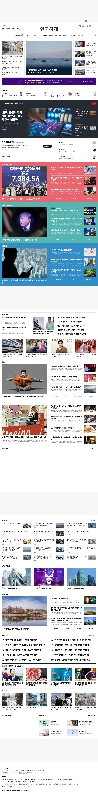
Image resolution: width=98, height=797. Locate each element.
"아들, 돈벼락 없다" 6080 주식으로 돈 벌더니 (71, 334)
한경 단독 (77, 109)
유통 (60, 35)
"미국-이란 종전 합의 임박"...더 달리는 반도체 (19, 239)
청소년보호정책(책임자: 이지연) (65, 779)
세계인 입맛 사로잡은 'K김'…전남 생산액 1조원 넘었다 (81, 549)
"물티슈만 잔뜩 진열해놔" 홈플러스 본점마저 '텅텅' (12, 355)
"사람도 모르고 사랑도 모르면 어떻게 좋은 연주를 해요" (23, 396)
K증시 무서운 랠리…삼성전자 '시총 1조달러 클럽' (91, 62)
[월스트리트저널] (13, 29)
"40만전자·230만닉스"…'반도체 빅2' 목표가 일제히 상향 (66, 169)
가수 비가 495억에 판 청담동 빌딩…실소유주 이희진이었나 (43, 332)
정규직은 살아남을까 (31, 95)
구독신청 (11, 770)
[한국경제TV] (8, 29)
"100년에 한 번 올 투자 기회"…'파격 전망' (70, 330)
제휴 (10, 779)
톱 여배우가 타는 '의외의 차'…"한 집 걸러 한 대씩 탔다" (72, 645)
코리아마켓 (37, 35)
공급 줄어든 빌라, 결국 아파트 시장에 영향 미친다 (85, 708)
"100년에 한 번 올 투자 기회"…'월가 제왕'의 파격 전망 (71, 650)
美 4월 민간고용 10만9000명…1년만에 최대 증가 (44, 541)
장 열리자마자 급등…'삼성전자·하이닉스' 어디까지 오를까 (23, 660)
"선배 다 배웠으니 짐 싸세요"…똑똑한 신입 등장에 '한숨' (72, 660)
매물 (74, 280)
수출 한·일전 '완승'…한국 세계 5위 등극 (90, 72)
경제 (27, 35)
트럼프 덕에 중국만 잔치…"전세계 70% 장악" (14, 318)
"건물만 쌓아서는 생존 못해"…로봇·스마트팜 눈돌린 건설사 (66, 260)
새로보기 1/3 (93, 520)
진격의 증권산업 (75, 588)
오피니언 (65, 35)
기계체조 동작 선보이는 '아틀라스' (11, 523)
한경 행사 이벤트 (6, 715)
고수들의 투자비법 (79, 124)
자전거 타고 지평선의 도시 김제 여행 (15, 629)
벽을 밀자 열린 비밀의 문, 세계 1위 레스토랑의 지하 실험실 (66, 407)
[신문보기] (3, 29)
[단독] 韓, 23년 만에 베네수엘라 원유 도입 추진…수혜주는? (81, 113)
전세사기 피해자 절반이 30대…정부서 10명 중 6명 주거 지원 (24, 281)
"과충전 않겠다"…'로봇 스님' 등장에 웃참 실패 (85, 355)
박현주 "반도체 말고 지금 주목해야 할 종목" (71, 326)
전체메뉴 (82, 35)
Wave (3, 403)
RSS (38, 779)
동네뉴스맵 (58, 280)
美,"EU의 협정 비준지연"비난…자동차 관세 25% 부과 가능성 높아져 (77, 524)
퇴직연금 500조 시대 (11, 588)
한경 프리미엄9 (18, 35)
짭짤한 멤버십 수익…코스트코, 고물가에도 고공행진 (76, 557)
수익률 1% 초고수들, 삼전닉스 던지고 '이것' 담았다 (21, 655)
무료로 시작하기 (47, 146)
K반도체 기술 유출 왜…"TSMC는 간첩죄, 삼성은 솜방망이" (12, 57)
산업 (31, 35)
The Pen (4, 691)
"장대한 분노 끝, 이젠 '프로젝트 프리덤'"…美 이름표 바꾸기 (66, 220)
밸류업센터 (88, 280)
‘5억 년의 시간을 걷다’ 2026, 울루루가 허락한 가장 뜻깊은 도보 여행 (66, 609)
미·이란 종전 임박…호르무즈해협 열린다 (43, 69)
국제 (56, 35)
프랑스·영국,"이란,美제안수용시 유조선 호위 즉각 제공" (43, 524)
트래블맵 (56, 628)
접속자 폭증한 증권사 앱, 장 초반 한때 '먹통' (64, 189)
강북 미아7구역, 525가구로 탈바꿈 (61, 250)
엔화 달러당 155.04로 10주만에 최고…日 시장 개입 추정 (76, 541)
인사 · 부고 (90, 715)
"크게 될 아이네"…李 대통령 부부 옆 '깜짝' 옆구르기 (36, 355)
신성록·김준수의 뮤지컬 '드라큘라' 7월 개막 (64, 366)
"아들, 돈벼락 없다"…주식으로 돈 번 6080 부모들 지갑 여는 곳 (25, 645)
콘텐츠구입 (13, 779)
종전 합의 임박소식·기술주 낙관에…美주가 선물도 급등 (43, 557)
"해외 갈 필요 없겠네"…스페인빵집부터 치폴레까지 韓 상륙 (11, 557)
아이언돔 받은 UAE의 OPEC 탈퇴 (9, 96)
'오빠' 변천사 (78, 95)
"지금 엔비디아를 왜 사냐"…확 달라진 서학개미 (65, 230)
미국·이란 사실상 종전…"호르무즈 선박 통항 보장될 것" (11, 549)
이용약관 (43, 779)
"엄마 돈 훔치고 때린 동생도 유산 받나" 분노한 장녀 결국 (11, 708)
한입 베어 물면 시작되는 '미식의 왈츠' (62, 428)
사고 (95, 715)
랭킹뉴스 (4, 635)
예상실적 (58, 239)
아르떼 (3, 362)
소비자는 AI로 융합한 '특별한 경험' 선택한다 (60, 684)
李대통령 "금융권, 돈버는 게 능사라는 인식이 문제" (12, 68)
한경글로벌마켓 (6, 205)
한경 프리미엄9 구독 (86, 26)
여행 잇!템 (90, 628)
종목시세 (73, 239)
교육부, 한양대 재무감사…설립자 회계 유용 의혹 (15, 532)
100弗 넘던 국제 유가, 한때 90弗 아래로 (78, 532)
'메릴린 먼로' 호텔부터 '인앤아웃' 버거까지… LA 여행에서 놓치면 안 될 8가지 (66, 619)
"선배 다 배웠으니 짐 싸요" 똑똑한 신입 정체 (14, 328)
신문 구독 (79, 26)
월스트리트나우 (56, 208)
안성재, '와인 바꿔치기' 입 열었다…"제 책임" (60, 355)
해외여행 (79, 628)
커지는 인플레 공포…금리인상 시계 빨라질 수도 (58, 96)
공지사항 (41, 715)
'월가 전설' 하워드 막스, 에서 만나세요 (91, 53)
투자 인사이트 (5, 109)
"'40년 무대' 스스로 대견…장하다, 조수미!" (64, 377)
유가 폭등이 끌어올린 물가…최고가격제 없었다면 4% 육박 (12, 62)
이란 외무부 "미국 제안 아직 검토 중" (91, 44)
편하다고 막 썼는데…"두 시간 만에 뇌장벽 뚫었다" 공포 (71, 655)
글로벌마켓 (44, 35)
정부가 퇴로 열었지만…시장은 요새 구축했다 (61, 708)
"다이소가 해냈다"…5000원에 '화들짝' (69, 322)
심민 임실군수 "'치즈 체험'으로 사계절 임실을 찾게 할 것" (12, 684)
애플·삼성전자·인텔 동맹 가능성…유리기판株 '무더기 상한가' (66, 179)
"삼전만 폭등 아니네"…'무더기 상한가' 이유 (71, 317)
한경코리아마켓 (6, 164)
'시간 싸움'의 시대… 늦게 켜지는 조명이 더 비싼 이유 (66, 438)
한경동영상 (5, 449)
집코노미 (51, 35)
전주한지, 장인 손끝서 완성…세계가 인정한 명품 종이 (85, 684)
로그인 (94, 26)
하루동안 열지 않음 (88, 81)
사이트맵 (27, 779)
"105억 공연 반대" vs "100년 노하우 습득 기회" (66, 387)
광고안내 (23, 770)
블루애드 (29, 770)
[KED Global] (18, 29)
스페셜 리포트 (6, 566)
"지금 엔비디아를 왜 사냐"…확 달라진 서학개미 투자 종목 (72, 640)
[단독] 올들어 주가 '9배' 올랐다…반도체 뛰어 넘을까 (12, 115)
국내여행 (68, 628)
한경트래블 (5, 594)
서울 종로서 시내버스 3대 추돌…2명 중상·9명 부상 (11, 541)
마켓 (89, 198)
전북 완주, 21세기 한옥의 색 (59, 598)
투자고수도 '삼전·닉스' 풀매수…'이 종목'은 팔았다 (81, 129)
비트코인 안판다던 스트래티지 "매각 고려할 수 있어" (44, 549)
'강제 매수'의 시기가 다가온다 (35, 707)
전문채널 (73, 35)
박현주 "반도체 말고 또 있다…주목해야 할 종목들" (21, 640)
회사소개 (4, 770)
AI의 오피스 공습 (42, 588)
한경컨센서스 (59, 198)
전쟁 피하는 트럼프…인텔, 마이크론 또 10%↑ (65, 211)
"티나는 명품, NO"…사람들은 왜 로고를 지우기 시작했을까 (66, 417)
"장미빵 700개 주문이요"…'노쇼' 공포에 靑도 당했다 (12, 73)
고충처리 (17, 770)
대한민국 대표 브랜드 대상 (16, 666)
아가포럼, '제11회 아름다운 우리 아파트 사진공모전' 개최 (66, 271)
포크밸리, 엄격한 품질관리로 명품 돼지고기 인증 (36, 684)
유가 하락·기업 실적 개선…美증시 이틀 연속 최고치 (44, 533)
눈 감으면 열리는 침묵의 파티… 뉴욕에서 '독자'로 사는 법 (24, 437)
